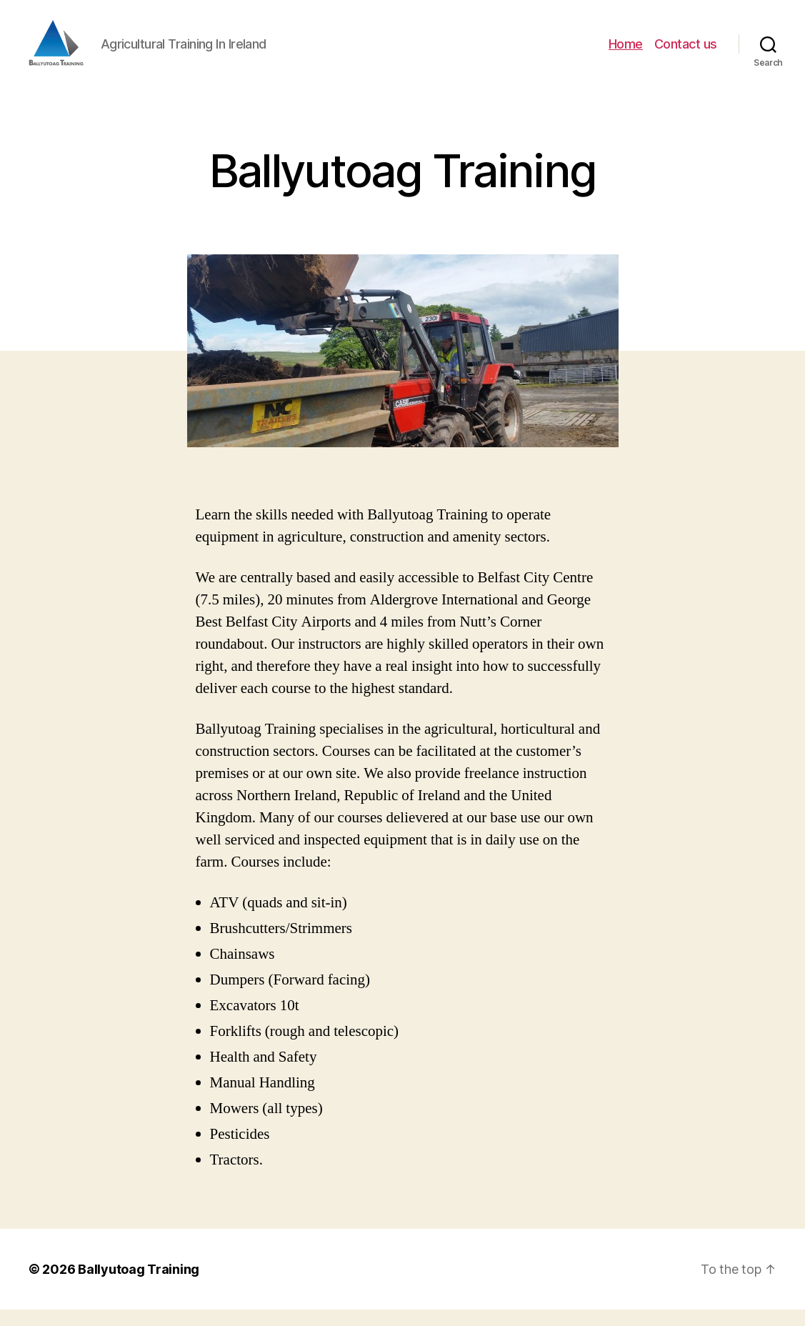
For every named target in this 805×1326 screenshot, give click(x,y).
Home (626, 51)
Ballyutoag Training (138, 1285)
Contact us (685, 51)
